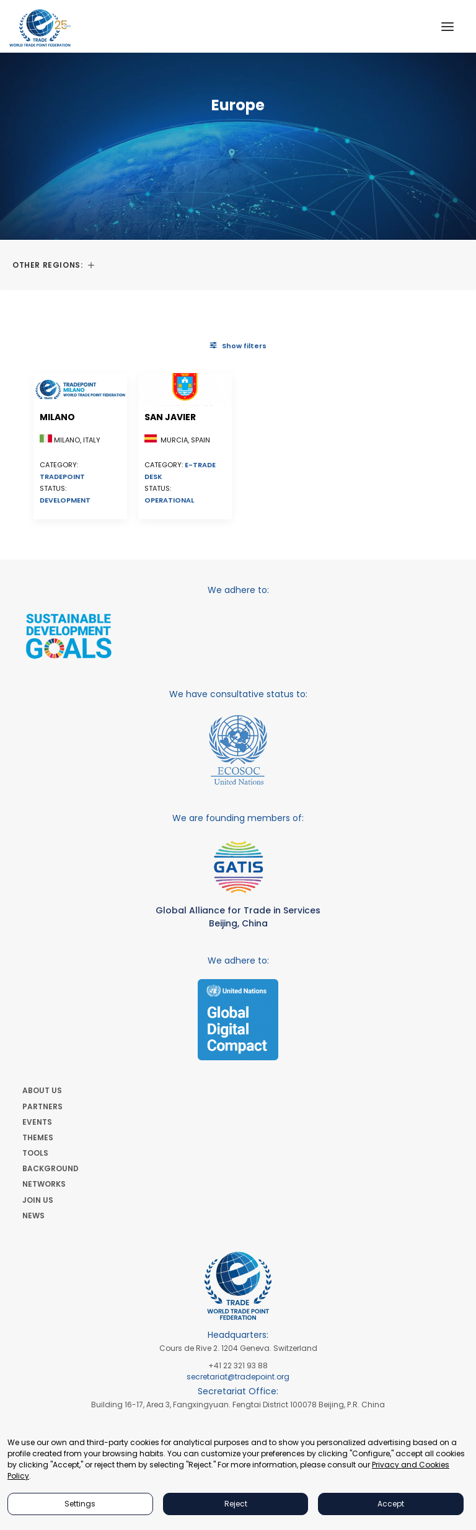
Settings (79, 1503)
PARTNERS (42, 1106)
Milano (57, 417)
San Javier (170, 417)
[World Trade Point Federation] (40, 27)
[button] (447, 26)
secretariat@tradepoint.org (238, 1376)
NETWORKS (44, 1184)
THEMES (37, 1137)
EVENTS (37, 1122)
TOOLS (35, 1153)
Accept (390, 1503)
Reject (235, 1503)
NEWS (33, 1215)
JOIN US (37, 1200)
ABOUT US (42, 1090)
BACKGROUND (50, 1168)
